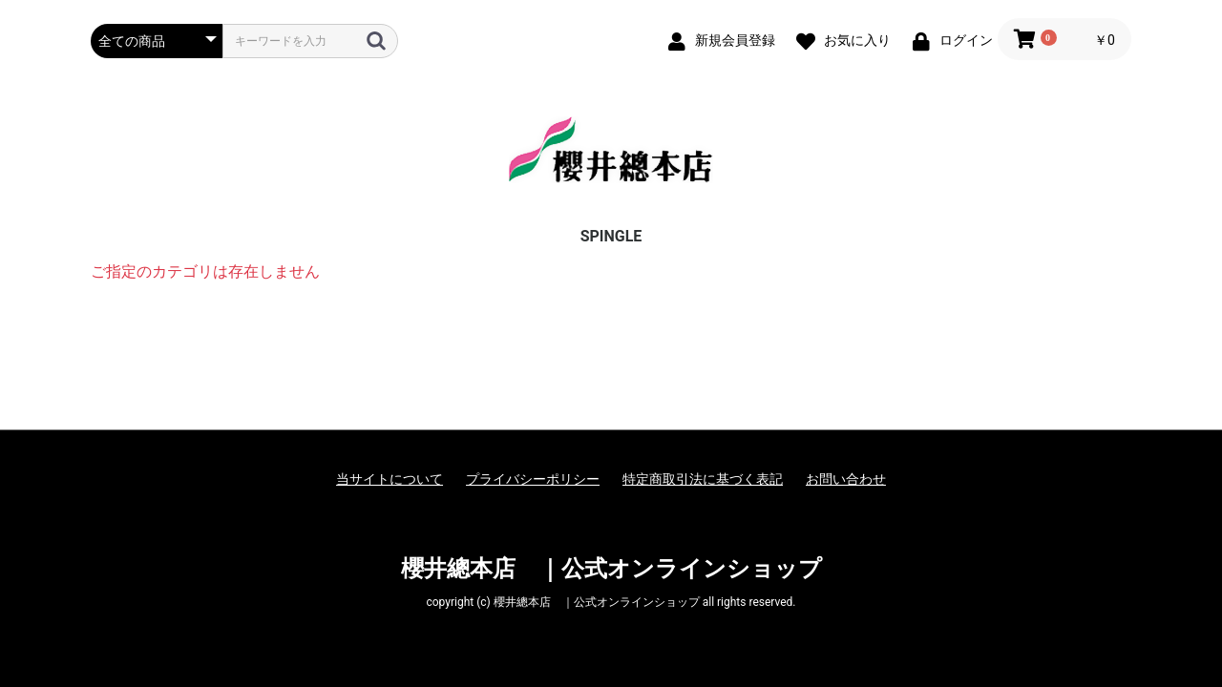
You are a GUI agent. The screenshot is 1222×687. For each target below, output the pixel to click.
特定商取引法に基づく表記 (702, 479)
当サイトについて (389, 479)
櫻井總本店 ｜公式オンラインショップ (611, 568)
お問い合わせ (846, 479)
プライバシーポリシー (533, 479)
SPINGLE (611, 236)
